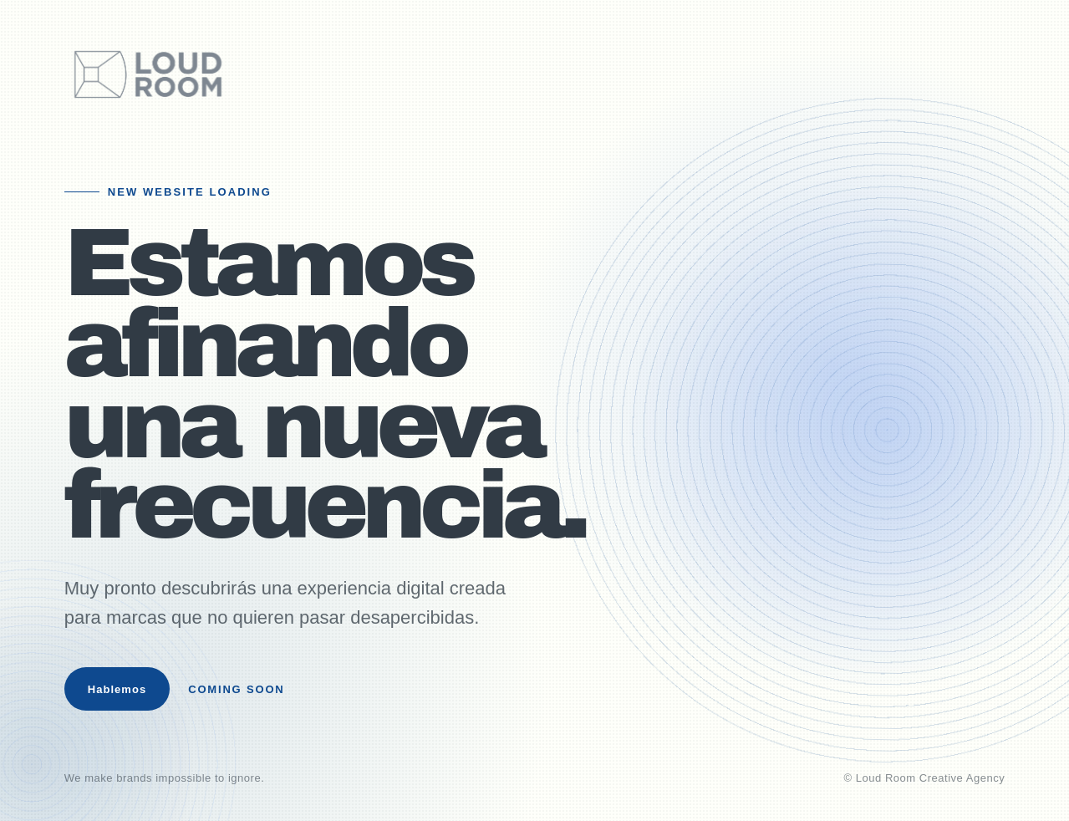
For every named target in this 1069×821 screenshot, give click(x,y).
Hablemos (117, 689)
